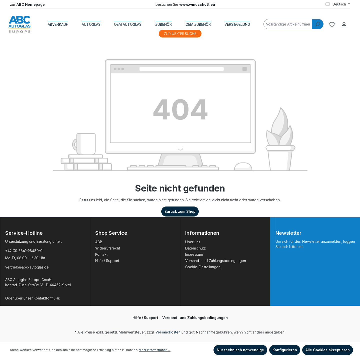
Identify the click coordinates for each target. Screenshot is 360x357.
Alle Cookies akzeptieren (328, 350)
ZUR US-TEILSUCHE (180, 34)
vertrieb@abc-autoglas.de (27, 267)
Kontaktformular (46, 298)
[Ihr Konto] (344, 25)
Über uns (192, 242)
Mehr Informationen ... (154, 350)
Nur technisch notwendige (240, 350)
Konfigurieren (284, 350)
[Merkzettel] (332, 25)
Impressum (194, 254)
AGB (98, 242)
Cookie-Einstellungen (202, 267)
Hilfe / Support (107, 260)
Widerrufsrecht (107, 248)
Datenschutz (195, 248)
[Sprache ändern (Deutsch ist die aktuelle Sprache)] (338, 4)
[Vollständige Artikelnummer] (288, 24)
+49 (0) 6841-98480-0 (23, 250)
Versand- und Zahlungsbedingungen (215, 260)
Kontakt (101, 254)
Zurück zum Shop (180, 211)
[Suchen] (318, 24)
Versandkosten (168, 332)
